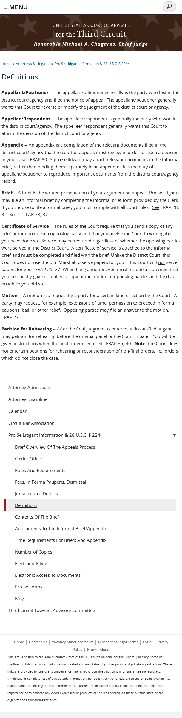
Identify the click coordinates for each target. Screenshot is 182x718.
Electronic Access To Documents (48, 575)
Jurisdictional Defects (36, 493)
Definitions (26, 505)
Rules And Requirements (40, 470)
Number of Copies (33, 552)
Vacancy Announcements (73, 641)
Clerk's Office (28, 459)
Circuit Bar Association (31, 423)
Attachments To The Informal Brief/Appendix (61, 528)
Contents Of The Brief (37, 517)
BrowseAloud (98, 649)
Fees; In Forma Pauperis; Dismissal (50, 482)
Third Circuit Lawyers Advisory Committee (51, 610)
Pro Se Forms (28, 587)
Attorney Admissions (29, 387)
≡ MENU (16, 7)
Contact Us (38, 641)
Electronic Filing (31, 563)
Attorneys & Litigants (33, 63)
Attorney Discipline (27, 399)
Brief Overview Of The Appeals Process (55, 447)
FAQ (19, 598)
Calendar (17, 411)
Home (6, 63)
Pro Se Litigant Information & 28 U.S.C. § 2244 (92, 63)
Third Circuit (91, 34)
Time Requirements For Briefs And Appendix (61, 540)
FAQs (147, 641)
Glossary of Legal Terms (118, 641)
